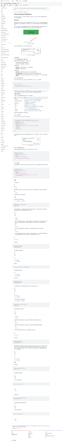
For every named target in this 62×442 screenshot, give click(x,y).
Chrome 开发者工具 (31, 102)
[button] (5, 118)
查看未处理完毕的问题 (14, 434)
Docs (2, 3)
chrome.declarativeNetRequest (32, 100)
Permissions (18, 274)
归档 (28, 435)
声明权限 (27, 112)
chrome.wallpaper (32, 110)
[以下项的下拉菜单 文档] (14, 0)
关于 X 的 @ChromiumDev (48, 433)
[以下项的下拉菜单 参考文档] (18, 5)
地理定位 (32, 103)
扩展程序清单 (17, 79)
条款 (12, 440)
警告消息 (21, 134)
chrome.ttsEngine (26, 109)
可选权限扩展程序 (18, 26)
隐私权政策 (14, 440)
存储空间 (45, 26)
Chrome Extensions (7, 3)
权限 (15, 255)
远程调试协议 (35, 99)
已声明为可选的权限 (34, 16)
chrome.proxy (30, 106)
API (18, 3)
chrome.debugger (26, 99)
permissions (36, 79)
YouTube (46, 434)
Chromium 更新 (30, 433)
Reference (14, 3)
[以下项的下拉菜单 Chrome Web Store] (29, 5)
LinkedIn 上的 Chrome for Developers (49, 435)
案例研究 (29, 434)
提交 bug (13, 433)
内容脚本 (42, 189)
